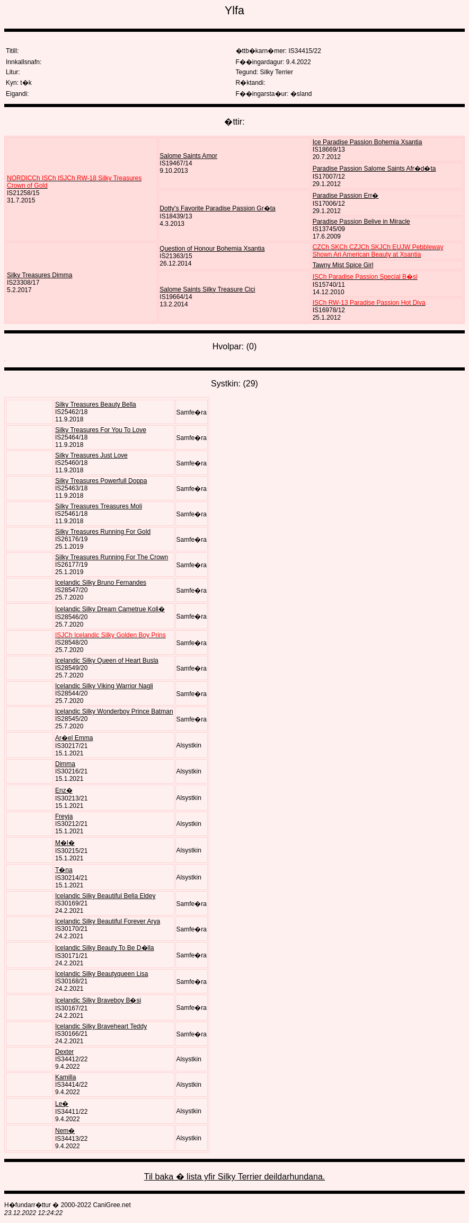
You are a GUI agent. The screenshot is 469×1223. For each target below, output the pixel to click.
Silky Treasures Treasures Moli (98, 506)
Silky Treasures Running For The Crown (111, 557)
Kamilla (65, 1077)
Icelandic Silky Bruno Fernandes (100, 582)
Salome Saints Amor (188, 156)
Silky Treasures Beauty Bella (95, 404)
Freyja (64, 816)
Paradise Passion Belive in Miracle (361, 221)
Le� (61, 1103)
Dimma (65, 764)
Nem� (65, 1130)
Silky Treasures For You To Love (100, 430)
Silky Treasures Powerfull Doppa (101, 481)
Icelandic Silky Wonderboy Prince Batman (114, 711)
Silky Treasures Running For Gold (103, 531)
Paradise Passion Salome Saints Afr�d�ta (374, 168)
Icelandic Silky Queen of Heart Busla (106, 660)
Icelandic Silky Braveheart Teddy (101, 1026)
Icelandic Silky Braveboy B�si (98, 1000)
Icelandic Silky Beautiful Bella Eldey (105, 896)
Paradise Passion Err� (346, 195)
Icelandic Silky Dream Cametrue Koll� (110, 609)
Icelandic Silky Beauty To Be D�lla (104, 948)
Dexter (64, 1051)
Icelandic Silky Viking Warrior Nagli (104, 686)
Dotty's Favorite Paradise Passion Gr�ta (217, 208)
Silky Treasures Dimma (39, 275)
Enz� (64, 790)
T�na (64, 870)
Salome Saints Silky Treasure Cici (207, 289)
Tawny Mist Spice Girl (343, 265)
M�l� (65, 843)
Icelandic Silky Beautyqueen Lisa (101, 974)
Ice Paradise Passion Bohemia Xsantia (367, 142)
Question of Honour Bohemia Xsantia (212, 248)
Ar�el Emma (74, 738)
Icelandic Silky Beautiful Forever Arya (107, 921)
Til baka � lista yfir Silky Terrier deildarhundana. (234, 1176)
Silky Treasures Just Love (91, 455)
